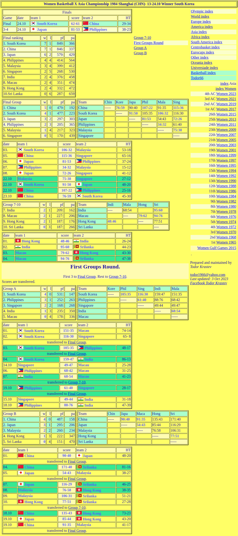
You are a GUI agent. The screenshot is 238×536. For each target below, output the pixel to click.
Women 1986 (226, 191)
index (224, 83)
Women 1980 (226, 206)
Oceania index (201, 62)
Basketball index (203, 73)
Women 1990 (226, 181)
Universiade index (204, 68)
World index (200, 16)
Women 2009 (226, 130)
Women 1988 (226, 186)
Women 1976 (226, 217)
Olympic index (202, 11)
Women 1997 (226, 160)
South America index (206, 42)
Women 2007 (226, 135)
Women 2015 (226, 114)
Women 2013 (226, 119)
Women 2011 (226, 124)
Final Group (87, 276)
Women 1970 (226, 232)
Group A (140, 48)
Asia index (199, 32)
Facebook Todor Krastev (208, 283)
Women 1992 (226, 176)
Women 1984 (226, 196)
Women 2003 (226, 145)
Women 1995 (226, 165)
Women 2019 (226, 104)
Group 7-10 (142, 38)
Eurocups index (202, 52)
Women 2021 (226, 99)
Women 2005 (226, 140)
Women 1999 (226, 155)
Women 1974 (226, 222)
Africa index (200, 37)
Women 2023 (226, 94)
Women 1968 (226, 237)
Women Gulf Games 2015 (216, 248)
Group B (140, 53)
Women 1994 (226, 171)
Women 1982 (226, 201)
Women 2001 (226, 150)
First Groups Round (148, 43)
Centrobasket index (205, 47)
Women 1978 (226, 212)
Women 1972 (226, 227)
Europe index (201, 22)
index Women (225, 89)
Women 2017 (226, 109)
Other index (199, 57)
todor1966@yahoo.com (207, 275)
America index (202, 27)
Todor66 (197, 78)
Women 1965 (226, 242)
